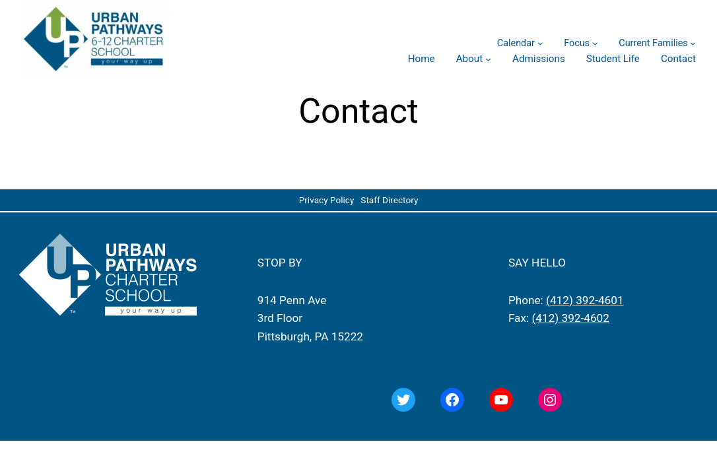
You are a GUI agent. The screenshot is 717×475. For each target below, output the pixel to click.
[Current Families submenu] (693, 43)
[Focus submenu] (595, 43)
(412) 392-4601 (584, 300)
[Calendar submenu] (540, 43)
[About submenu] (488, 59)
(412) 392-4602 (570, 318)
